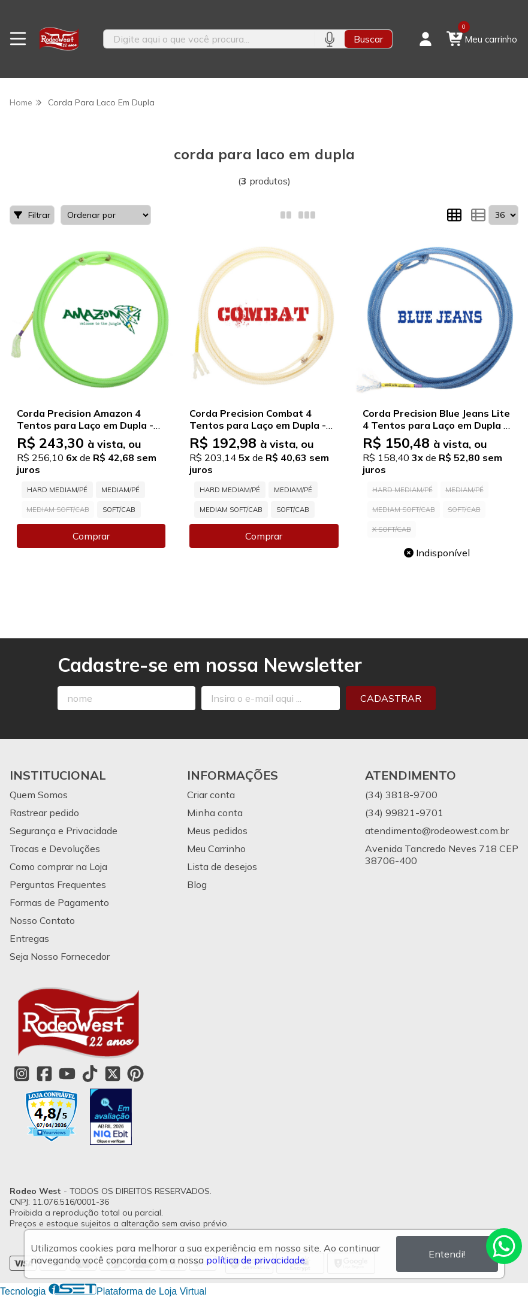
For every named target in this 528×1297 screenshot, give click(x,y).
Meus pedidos (217, 831)
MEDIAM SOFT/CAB (231, 509)
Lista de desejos (222, 866)
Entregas (29, 938)
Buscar (368, 39)
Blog (197, 884)
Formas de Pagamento (59, 902)
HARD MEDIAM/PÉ (57, 490)
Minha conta (215, 813)
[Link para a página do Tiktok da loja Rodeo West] (90, 1073)
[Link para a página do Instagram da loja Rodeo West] (21, 1073)
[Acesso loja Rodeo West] (426, 39)
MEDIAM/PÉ (120, 490)
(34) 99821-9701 (404, 813)
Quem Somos (39, 795)
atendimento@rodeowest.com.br (437, 831)
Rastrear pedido (44, 813)
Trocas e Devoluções (55, 848)
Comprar (91, 536)
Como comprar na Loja (58, 866)
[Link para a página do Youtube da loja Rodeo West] (67, 1073)
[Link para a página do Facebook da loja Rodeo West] (44, 1073)
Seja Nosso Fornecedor (60, 956)
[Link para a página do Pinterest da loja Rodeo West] (135, 1073)
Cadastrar (390, 698)
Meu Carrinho (216, 848)
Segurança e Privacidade (63, 831)
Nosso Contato (42, 920)
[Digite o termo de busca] (209, 39)
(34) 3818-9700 (401, 795)
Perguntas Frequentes (58, 884)
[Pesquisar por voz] (329, 39)
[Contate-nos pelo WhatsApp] (504, 1246)
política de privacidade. (256, 1260)
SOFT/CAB (118, 509)
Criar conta (211, 795)
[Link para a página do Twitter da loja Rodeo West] (112, 1073)
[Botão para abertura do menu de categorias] (18, 39)
